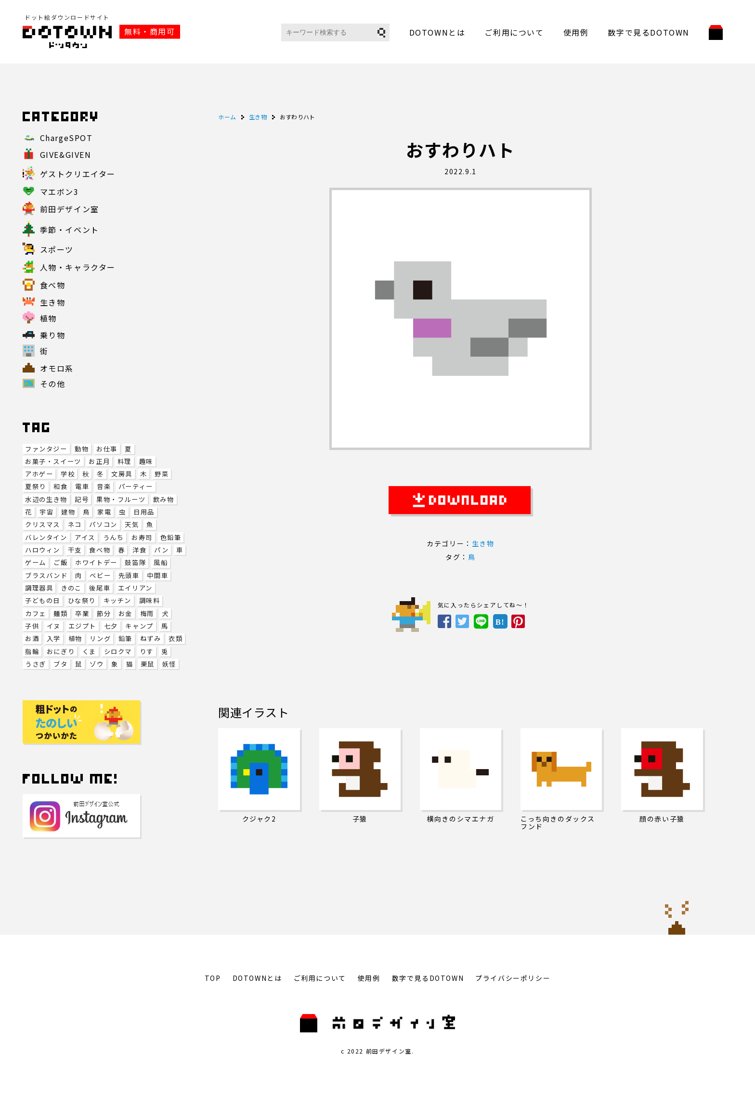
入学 (54, 638)
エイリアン (135, 587)
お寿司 (142, 537)
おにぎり (61, 651)
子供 (32, 625)
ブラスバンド (46, 575)
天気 (132, 524)
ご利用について (514, 32)
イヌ (54, 625)
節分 (104, 613)
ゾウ (97, 664)
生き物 (483, 543)
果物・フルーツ (120, 499)
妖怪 (169, 664)
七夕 (111, 625)
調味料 (149, 600)
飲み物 (163, 499)
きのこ (71, 587)
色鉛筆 (171, 537)
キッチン (117, 600)
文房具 (121, 473)
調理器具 (39, 587)
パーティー (135, 486)
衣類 (175, 638)
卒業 (82, 613)
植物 (75, 638)
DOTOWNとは (437, 32)
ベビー (100, 575)
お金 (125, 613)
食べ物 (99, 549)
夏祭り (35, 486)
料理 (124, 461)
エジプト (82, 625)
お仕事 (106, 448)
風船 (161, 562)
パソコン (103, 524)
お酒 (32, 638)
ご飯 (60, 562)
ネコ (75, 524)
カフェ (35, 613)
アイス (85, 537)
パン (161, 549)
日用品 (144, 511)
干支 (75, 549)
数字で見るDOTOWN (649, 32)
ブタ (60, 664)
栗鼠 (148, 664)
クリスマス (42, 524)
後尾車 (99, 587)
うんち (113, 537)
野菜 (162, 473)
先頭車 (129, 575)
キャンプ (139, 625)
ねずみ (150, 638)
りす (147, 651)
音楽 (104, 486)
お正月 (99, 461)
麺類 (60, 613)
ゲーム (35, 562)
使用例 (576, 32)
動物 (82, 448)
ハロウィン (42, 549)
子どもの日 (42, 600)
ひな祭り (82, 600)
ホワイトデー (96, 562)
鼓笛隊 (135, 562)
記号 (82, 499)
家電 (104, 511)
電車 (82, 486)
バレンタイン (46, 537)
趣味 (146, 461)
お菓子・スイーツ (53, 461)
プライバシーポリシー (512, 978)
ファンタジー (46, 448)
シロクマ (118, 651)
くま (89, 651)
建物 (68, 511)
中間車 (157, 575)
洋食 (139, 549)
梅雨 (147, 613)
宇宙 (46, 511)
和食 (60, 486)
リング (100, 638)
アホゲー (39, 473)
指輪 (32, 651)
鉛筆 (125, 638)
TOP (213, 978)
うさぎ (35, 664)
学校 (68, 473)
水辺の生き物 (46, 499)
